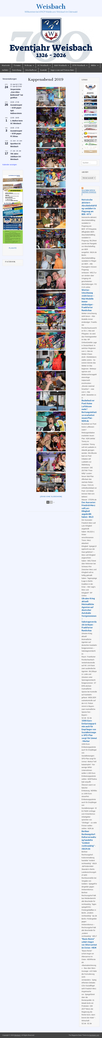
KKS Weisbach (60, 65)
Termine (17, 65)
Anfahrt (5, 70)
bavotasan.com (94, 1035)
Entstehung (16, 70)
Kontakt (43, 70)
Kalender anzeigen (9, 165)
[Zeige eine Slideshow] (51, 496)
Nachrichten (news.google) (89, 192)
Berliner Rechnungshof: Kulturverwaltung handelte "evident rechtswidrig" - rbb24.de (89, 840)
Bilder (93, 65)
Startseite (6, 65)
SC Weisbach (43, 65)
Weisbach (51, 6)
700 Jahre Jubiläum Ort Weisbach (15, 156)
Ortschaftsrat (30, 70)
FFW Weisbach (79, 65)
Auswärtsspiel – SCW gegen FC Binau (16, 133)
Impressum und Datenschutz (62, 70)
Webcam (28, 65)
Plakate (13, 248)
